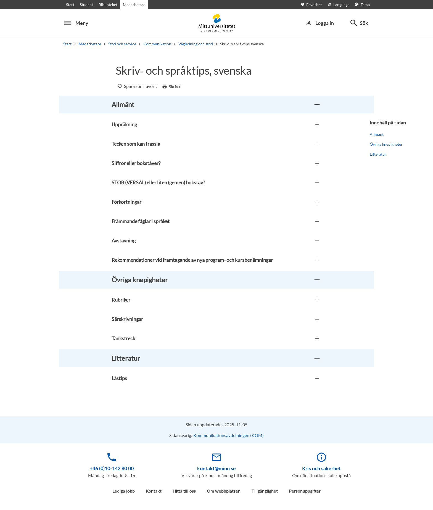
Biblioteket (108, 4)
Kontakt (154, 490)
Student (86, 4)
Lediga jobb (123, 490)
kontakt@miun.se (216, 468)
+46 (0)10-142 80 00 (112, 468)
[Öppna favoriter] (314, 4)
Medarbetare (134, 4)
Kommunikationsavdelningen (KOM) (228, 435)
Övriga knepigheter (386, 144)
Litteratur (378, 154)
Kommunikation (157, 43)
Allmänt (377, 134)
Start (70, 4)
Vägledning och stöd (195, 43)
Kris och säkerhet (321, 468)
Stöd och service (122, 43)
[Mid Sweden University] (216, 23)
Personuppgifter (305, 490)
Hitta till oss (184, 490)
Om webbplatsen (224, 490)
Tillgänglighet (265, 490)
